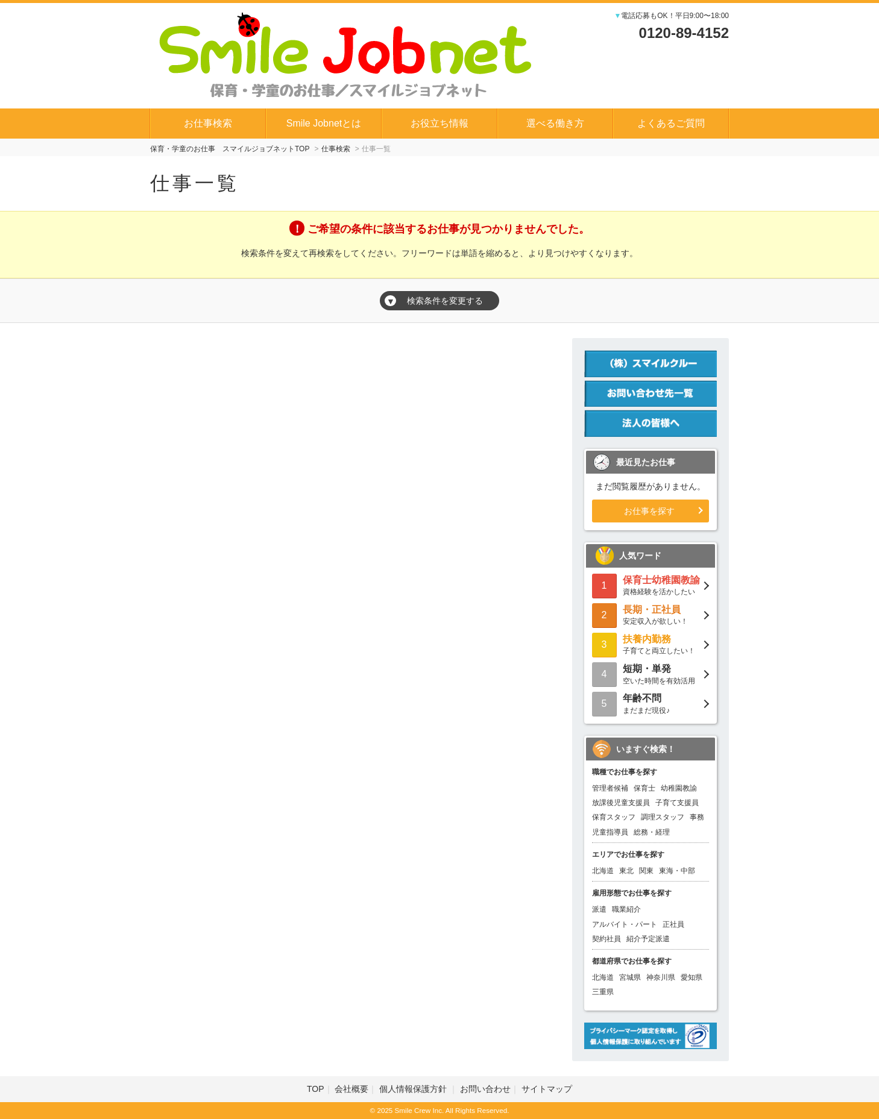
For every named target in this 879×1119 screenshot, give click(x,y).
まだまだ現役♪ (650, 703)
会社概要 (351, 1089)
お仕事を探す (649, 511)
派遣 (599, 909)
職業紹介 (626, 909)
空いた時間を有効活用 (650, 673)
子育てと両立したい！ (650, 644)
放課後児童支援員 (621, 802)
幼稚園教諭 (679, 788)
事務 (697, 817)
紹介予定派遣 (648, 939)
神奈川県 (660, 977)
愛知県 (691, 977)
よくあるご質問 (671, 123)
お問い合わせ (485, 1089)
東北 (626, 871)
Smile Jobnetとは (324, 123)
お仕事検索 (208, 123)
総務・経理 (652, 832)
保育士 (644, 788)
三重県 (603, 992)
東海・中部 (677, 871)
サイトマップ (546, 1089)
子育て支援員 (677, 802)
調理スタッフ (662, 817)
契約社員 (606, 939)
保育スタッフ (613, 817)
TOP (315, 1089)
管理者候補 (610, 788)
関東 (646, 871)
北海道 (603, 871)
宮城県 (630, 977)
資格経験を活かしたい (650, 585)
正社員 (673, 924)
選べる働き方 (555, 123)
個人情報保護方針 (414, 1089)
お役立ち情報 (439, 123)
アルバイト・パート (624, 924)
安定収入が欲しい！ (650, 614)
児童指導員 (610, 832)
